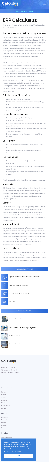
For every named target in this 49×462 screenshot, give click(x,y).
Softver (3, 397)
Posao (3, 403)
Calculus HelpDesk (6, 437)
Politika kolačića (5, 405)
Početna (3, 392)
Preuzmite (4, 420)
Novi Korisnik (4, 417)
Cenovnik (4, 425)
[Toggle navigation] (44, 3)
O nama (3, 394)
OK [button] (19, 456)
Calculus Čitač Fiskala (24, 11)
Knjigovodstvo (5, 400)
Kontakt (3, 408)
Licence (3, 422)
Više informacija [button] (16, 451)
